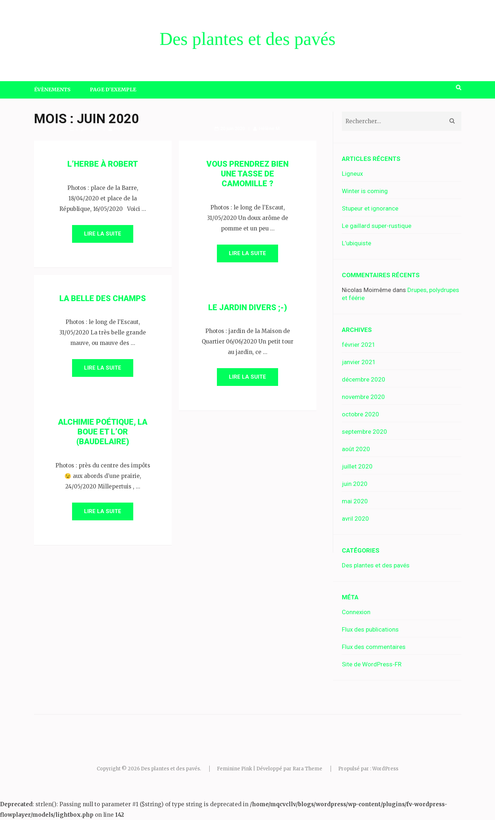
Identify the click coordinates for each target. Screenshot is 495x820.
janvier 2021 (359, 362)
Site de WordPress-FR (372, 664)
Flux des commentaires (374, 646)
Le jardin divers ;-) (247, 307)
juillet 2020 (357, 466)
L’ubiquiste (356, 243)
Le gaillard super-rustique (376, 225)
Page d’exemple (113, 89)
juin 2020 (355, 483)
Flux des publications (370, 629)
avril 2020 (355, 518)
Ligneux (352, 173)
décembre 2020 (363, 379)
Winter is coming (365, 191)
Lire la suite (102, 233)
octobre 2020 (360, 414)
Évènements (52, 89)
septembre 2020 (364, 431)
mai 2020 (355, 501)
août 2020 (356, 449)
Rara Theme (307, 769)
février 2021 (359, 344)
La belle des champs (102, 298)
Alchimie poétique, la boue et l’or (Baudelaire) (102, 431)
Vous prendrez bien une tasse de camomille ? (247, 173)
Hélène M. (125, 128)
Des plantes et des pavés (248, 39)
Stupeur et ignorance (370, 208)
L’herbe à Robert (102, 163)
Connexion (356, 612)
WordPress (385, 769)
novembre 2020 (363, 396)
